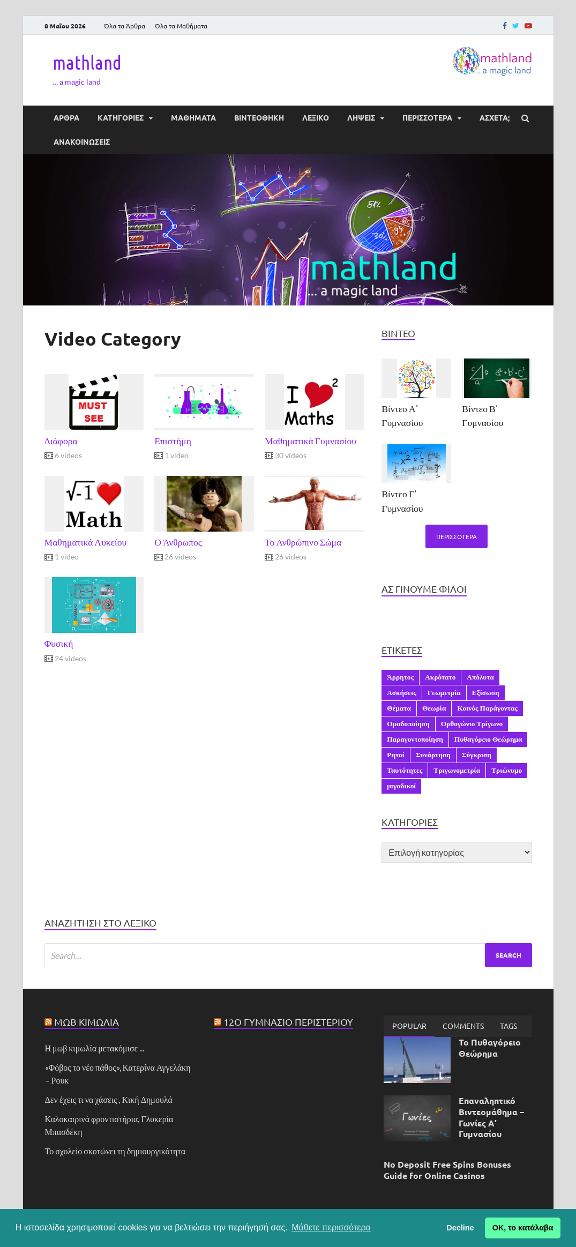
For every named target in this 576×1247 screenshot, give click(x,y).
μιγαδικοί (401, 785)
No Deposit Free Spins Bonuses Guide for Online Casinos (447, 1170)
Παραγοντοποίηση (415, 739)
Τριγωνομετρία (456, 770)
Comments (463, 1026)
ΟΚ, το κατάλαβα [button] (522, 1227)
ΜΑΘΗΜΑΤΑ (193, 117)
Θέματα (399, 708)
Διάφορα (61, 440)
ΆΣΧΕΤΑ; (495, 117)
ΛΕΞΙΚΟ (315, 117)
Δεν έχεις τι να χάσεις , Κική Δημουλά (109, 1099)
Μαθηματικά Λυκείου (85, 542)
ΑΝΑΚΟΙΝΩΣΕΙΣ (82, 141)
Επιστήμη (172, 440)
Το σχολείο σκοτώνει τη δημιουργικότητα (115, 1151)
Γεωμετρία (444, 692)
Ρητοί (396, 754)
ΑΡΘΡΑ (66, 117)
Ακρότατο (440, 677)
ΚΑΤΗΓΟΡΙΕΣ (121, 117)
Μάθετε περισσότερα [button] (331, 1227)
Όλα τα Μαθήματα (181, 25)
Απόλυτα (480, 677)
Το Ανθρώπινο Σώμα (303, 542)
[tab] (409, 1026)
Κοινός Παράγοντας (487, 708)
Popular (409, 1026)
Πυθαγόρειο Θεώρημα (488, 739)
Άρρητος (400, 677)
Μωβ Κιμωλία (86, 1021)
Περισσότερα (456, 536)
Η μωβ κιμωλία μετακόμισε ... (95, 1048)
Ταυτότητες (404, 770)
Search (508, 955)
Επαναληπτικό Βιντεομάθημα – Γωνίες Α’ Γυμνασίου (491, 1117)
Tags (508, 1026)
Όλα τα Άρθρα (124, 25)
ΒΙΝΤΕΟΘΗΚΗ (259, 117)
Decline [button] (460, 1227)
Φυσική (58, 643)
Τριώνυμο (506, 770)
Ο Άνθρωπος (178, 542)
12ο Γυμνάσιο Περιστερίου (288, 1021)
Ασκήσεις (401, 692)
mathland (87, 62)
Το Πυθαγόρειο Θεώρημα (490, 1047)
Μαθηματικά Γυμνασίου (310, 440)
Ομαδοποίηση (408, 723)
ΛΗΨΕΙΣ (361, 117)
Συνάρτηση (433, 754)
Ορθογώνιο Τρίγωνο (472, 723)
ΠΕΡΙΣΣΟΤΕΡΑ (427, 117)
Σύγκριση (476, 754)
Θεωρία (434, 708)
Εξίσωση (485, 692)
